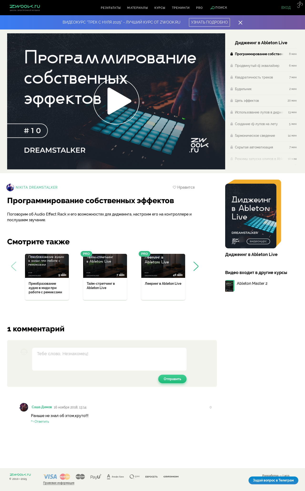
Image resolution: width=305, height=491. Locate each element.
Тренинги (181, 8)
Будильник (243, 89)
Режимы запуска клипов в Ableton (259, 159)
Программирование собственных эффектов (259, 54)
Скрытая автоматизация (254, 147)
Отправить (172, 379)
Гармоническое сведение (255, 135)
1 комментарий (36, 328)
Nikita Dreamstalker (37, 187)
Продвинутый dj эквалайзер (257, 66)
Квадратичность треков (254, 77)
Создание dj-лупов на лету (256, 124)
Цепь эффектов (247, 101)
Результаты (111, 8)
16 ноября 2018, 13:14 (70, 407)
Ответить (42, 421)
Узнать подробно (209, 22)
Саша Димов (42, 407)
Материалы (137, 8)
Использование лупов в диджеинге (259, 112)
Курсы (160, 8)
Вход (286, 8)
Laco (286, 475)
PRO (199, 8)
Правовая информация (58, 483)
